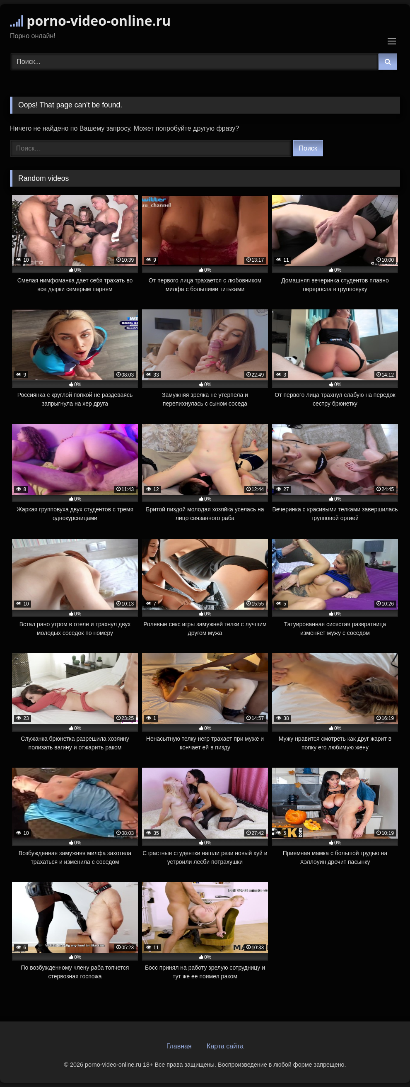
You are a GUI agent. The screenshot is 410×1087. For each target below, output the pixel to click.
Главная (179, 1046)
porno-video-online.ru (90, 20)
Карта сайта (225, 1046)
